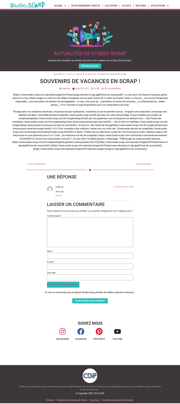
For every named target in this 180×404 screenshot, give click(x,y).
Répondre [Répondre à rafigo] (58, 196)
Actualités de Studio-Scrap (84, 74)
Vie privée (94, 400)
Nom (50, 252)
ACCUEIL (60, 5)
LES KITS (126, 5)
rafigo (58, 187)
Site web (51, 273)
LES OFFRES (111, 5)
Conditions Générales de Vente (72, 400)
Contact (50, 400)
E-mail (51, 262)
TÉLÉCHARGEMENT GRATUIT (85, 5)
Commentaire (54, 216)
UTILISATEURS (160, 5)
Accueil (68, 74)
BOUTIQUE (141, 5)
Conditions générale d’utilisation (118, 400)
